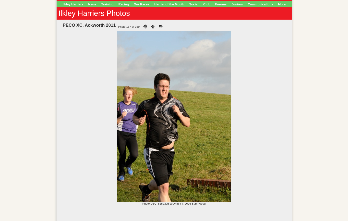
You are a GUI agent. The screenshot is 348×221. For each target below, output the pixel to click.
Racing (123, 4)
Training (107, 4)
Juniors (237, 4)
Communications (260, 4)
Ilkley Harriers (73, 4)
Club (206, 4)
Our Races (141, 4)
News (92, 4)
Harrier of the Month (169, 4)
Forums (221, 4)
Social (193, 4)
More (282, 4)
